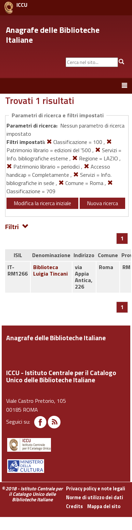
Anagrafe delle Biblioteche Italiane (53, 35)
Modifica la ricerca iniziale (42, 203)
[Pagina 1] (122, 238)
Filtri (17, 226)
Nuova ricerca (102, 203)
